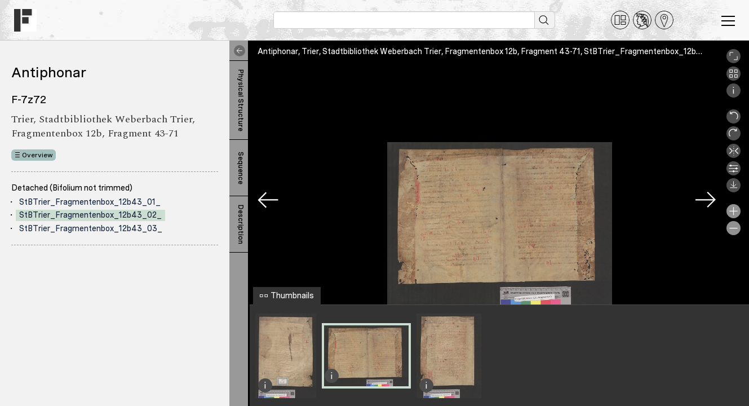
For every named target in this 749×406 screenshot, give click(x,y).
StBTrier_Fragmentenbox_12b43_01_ (90, 201)
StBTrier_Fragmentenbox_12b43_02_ (90, 214)
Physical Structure (241, 100)
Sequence (241, 168)
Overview (37, 155)
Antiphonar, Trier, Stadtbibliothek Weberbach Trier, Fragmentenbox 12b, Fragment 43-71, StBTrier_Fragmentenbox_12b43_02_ (492, 51)
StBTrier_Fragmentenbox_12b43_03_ (90, 228)
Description (241, 224)
